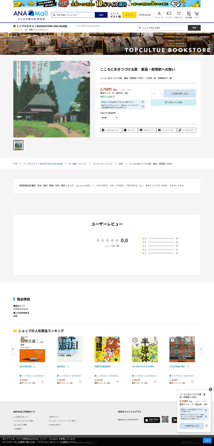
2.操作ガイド (54, 417)
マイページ (159, 17)
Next (200, 349)
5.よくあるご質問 (20, 424)
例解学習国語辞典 (102, 366)
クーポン (169, 17)
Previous (13, 349)
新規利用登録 (145, 14)
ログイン (129, 14)
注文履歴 (188, 17)
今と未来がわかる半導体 (143, 366)
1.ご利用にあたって (20, 417)
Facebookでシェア (112, 130)
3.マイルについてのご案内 (23, 420)
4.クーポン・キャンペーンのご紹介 (62, 420)
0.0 (124, 240)
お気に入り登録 (175, 102)
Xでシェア (131, 130)
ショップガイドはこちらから (88, 26)
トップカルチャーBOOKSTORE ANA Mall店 (41, 26)
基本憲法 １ (63, 366)
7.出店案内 (17, 428)
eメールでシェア (168, 130)
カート (196, 17)
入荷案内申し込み (179, 93)
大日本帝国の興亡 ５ (179, 366)
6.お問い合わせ (54, 424)
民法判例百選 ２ (27, 366)
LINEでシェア (148, 130)
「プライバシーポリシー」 (48, 441)
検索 (101, 14)
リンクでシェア (188, 130)
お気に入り (179, 17)
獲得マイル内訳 (106, 96)
